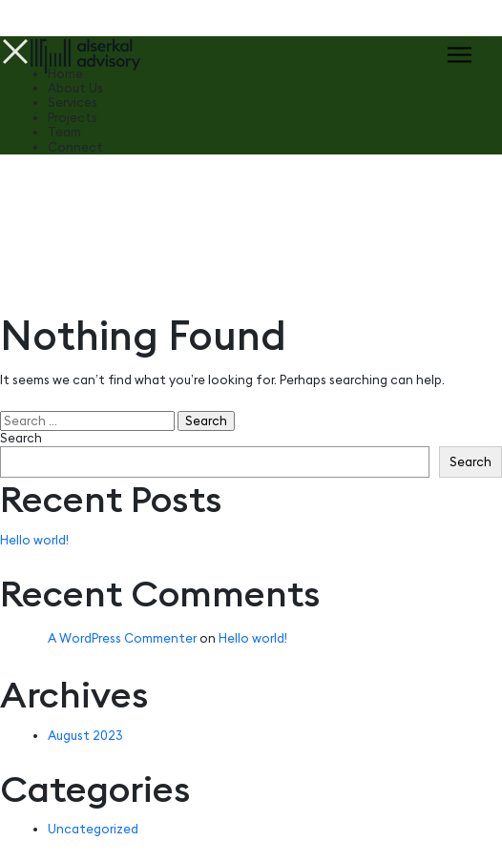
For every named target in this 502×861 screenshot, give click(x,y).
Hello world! (34, 539)
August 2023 (85, 735)
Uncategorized (93, 828)
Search (21, 438)
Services (72, 102)
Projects (72, 118)
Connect (75, 147)
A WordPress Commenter (122, 638)
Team (64, 132)
